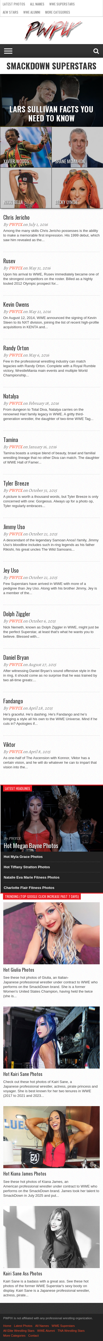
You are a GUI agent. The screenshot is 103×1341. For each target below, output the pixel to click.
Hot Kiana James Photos (24, 1173)
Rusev (9, 260)
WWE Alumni (31, 12)
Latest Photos (14, 4)
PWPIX (15, 225)
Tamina (10, 439)
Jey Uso (11, 570)
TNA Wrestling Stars (71, 1330)
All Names (37, 4)
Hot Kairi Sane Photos (22, 1074)
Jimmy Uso (14, 526)
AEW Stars (10, 12)
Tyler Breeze (16, 483)
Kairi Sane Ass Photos (22, 1273)
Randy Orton (16, 348)
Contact (33, 1335)
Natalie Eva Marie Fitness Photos (32, 877)
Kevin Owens (16, 304)
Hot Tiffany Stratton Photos (27, 867)
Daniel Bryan (16, 657)
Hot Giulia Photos (18, 969)
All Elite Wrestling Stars (19, 1330)
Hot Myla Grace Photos (23, 857)
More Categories (57, 12)
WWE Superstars (62, 4)
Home (7, 1325)
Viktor (9, 744)
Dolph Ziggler (16, 613)
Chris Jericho (16, 217)
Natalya (11, 396)
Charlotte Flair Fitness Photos (29, 888)
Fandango (13, 701)
